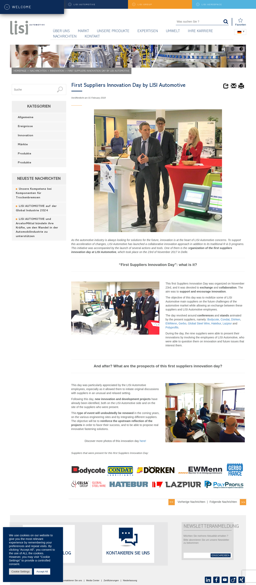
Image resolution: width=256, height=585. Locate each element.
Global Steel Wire (199, 323)
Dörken (235, 319)
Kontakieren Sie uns (128, 553)
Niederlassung (130, 581)
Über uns (61, 31)
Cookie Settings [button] (20, 571)
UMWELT (173, 31)
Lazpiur (228, 323)
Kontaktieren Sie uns (72, 581)
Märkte (23, 144)
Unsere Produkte (113, 31)
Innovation (57, 71)
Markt (83, 31)
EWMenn (171, 323)
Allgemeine (25, 117)
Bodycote (213, 319)
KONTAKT (92, 37)
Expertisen (147, 31)
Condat (225, 319)
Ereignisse (25, 126)
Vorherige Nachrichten (191, 501)
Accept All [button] (42, 571)
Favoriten (240, 22)
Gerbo (182, 323)
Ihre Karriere (200, 31)
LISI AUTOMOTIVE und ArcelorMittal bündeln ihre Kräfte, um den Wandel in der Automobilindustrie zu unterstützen (37, 228)
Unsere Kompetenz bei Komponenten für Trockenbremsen (34, 193)
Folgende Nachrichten (223, 501)
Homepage (20, 71)
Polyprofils (171, 327)
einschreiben (221, 555)
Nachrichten (65, 37)
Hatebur (216, 323)
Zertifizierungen (111, 581)
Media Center (92, 581)
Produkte (24, 153)
